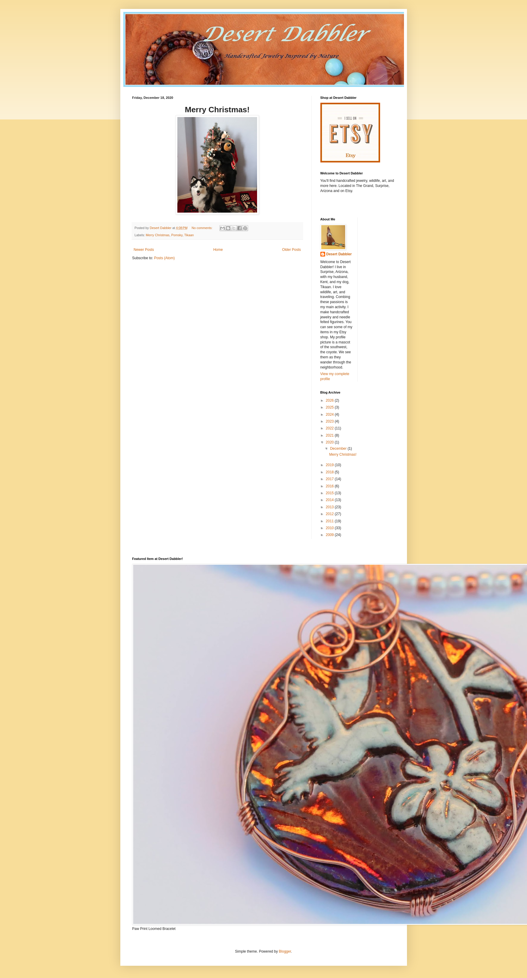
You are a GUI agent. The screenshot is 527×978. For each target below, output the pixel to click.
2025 (330, 407)
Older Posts (291, 250)
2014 (330, 500)
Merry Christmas (157, 235)
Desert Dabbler (339, 254)
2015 (330, 493)
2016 (330, 486)
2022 (330, 428)
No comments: (202, 228)
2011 (330, 521)
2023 (330, 421)
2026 (330, 400)
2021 (330, 435)
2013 (330, 507)
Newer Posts (144, 250)
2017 (330, 479)
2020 (330, 442)
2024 (330, 414)
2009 (330, 535)
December (339, 448)
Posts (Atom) (164, 258)
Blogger (285, 951)
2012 (330, 514)
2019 (330, 465)
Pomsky (177, 235)
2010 (330, 528)
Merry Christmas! (342, 454)
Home (218, 250)
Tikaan (189, 235)
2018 (330, 472)
